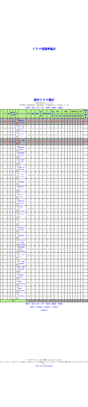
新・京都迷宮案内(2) (21, 269)
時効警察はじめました (21, 155)
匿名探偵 (21, 235)
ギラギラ (21, 222)
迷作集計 (47, 307)
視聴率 (27, 107)
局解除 (60, 107)
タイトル (22, 113)
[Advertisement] (23, 23)
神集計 (32, 307)
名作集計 (39, 307)
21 (14, 162)
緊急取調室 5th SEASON (22, 249)
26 (14, 121)
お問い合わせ (39, 366)
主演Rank (44, 310)
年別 (37, 107)
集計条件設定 (48, 366)
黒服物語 (21, 182)
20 (14, 262)
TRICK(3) (22, 296)
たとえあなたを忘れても (21, 128)
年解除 (47, 107)
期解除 (54, 107)
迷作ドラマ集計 (44, 99)
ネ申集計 (55, 307)
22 (14, 128)
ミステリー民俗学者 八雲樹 (22, 242)
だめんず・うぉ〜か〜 (21, 209)
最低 (48, 113)
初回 (33, 113)
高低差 (52, 114)
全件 (42, 107)
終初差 (41, 114)
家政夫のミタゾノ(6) (21, 188)
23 (14, 141)
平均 (28, 113)
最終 (37, 113)
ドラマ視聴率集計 (44, 49)
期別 (33, 107)
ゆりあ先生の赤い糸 (21, 162)
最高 (44, 113)
